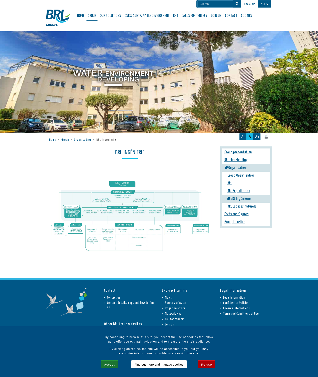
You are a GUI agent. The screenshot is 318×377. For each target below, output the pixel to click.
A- (243, 136)
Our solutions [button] (110, 16)
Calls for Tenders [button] (194, 16)
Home (80, 16)
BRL (229, 183)
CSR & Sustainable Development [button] (147, 16)
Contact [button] (231, 16)
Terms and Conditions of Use (241, 313)
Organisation (83, 139)
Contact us (114, 297)
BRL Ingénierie (241, 199)
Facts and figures (236, 214)
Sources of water (175, 302)
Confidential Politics (235, 302)
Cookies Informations (236, 308)
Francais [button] (250, 4)
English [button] (264, 4)
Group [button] (92, 16)
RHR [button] (175, 16)
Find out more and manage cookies (159, 364)
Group (65, 139)
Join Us (216, 16)
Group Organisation (241, 175)
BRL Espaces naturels (242, 206)
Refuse (206, 364)
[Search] (215, 4)
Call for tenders (174, 319)
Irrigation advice (175, 308)
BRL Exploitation (238, 191)
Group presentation (238, 152)
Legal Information (234, 297)
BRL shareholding (236, 160)
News (168, 297)
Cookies (246, 16)
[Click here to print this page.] (266, 137)
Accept (109, 364)
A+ (257, 136)
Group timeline (234, 222)
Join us (169, 324)
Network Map (173, 313)
